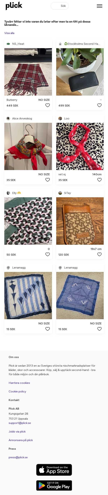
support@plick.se (20, 423)
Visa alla (9, 33)
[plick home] (14, 5)
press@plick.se (18, 457)
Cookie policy (17, 391)
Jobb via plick (17, 431)
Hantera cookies (19, 383)
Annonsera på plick (21, 440)
